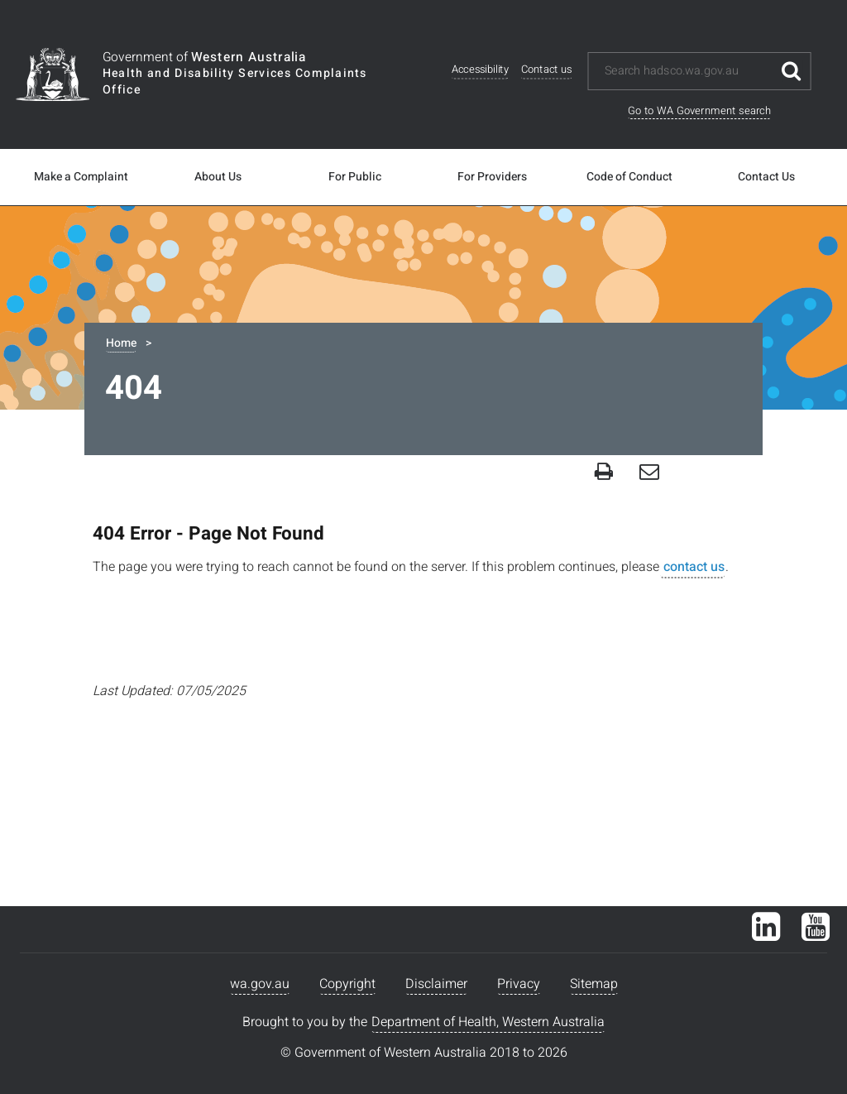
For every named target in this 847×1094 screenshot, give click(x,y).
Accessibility (480, 70)
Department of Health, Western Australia (488, 1022)
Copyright (347, 984)
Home (121, 343)
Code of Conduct (629, 177)
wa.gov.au (260, 984)
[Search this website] (688, 71)
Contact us (546, 70)
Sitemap (594, 984)
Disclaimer (436, 984)
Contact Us (766, 177)
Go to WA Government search (699, 110)
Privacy (518, 984)
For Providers (492, 177)
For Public (354, 177)
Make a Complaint (81, 177)
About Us (218, 177)
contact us (692, 567)
